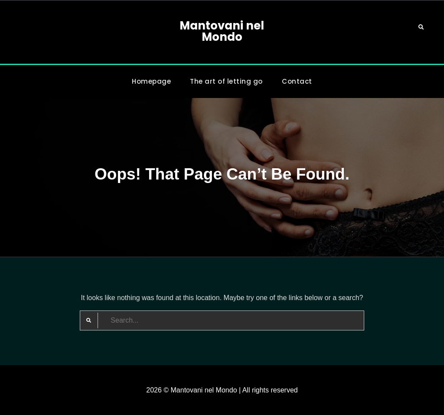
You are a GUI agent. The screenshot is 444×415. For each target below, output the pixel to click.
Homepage (151, 81)
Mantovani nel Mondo (222, 31)
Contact (297, 81)
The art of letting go (226, 81)
